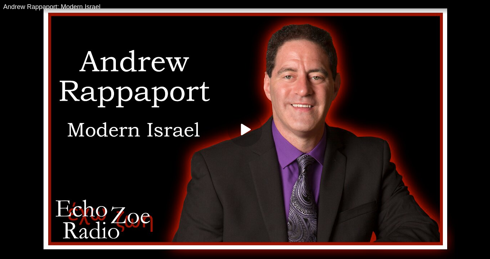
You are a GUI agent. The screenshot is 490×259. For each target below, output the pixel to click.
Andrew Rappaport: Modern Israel (51, 6)
